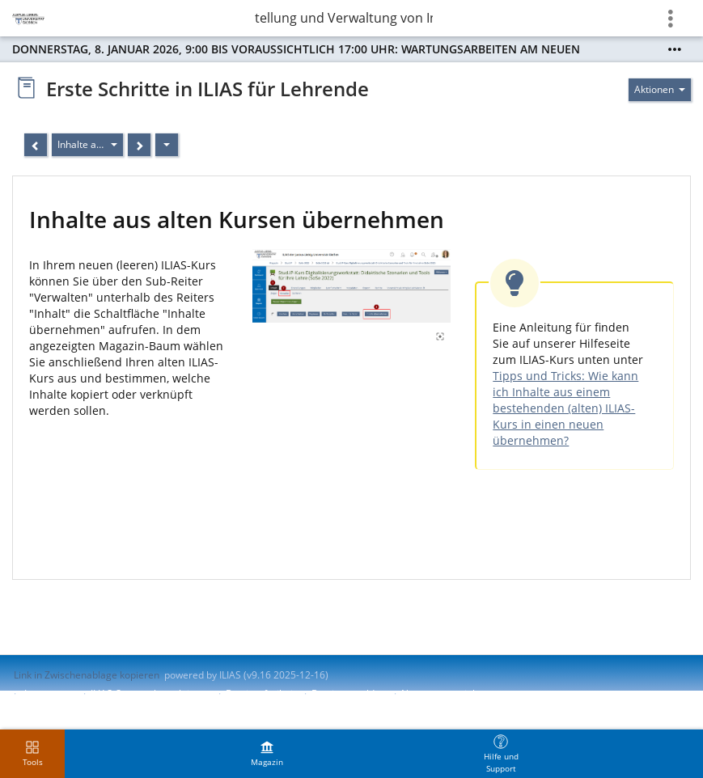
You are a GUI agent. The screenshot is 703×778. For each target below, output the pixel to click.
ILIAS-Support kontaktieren (150, 693)
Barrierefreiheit (261, 693)
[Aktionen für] (660, 89)
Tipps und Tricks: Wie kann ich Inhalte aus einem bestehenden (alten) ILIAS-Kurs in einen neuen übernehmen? (565, 408)
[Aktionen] (166, 144)
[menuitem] (267, 753)
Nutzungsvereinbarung (453, 693)
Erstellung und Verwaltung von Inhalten (344, 18)
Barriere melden (348, 693)
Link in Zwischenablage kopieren (86, 675)
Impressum (49, 693)
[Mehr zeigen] (674, 49)
